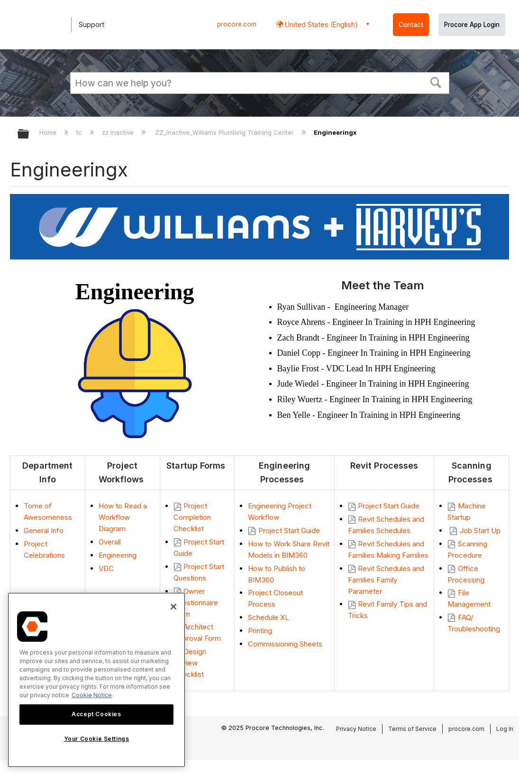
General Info (44, 530)
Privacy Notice (356, 728)
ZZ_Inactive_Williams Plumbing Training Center (225, 132)
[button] (435, 81)
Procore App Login (472, 24)
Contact (411, 24)
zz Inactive (119, 132)
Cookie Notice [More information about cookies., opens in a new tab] (92, 695)
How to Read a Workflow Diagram (123, 517)
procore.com (236, 24)
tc (80, 132)
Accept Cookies (96, 714)
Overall (110, 541)
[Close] (173, 606)
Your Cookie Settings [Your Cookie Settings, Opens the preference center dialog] (96, 738)
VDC (106, 568)
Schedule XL (268, 617)
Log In (504, 728)
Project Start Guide (289, 530)
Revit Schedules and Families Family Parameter (386, 580)
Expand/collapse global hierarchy (29, 134)
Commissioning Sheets (285, 643)
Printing (261, 630)
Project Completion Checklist (192, 517)
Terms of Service (412, 728)
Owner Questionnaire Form (195, 602)
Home (48, 132)
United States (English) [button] (320, 24)
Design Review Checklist (189, 663)
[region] (96, 679)
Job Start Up (481, 530)
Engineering (118, 555)
